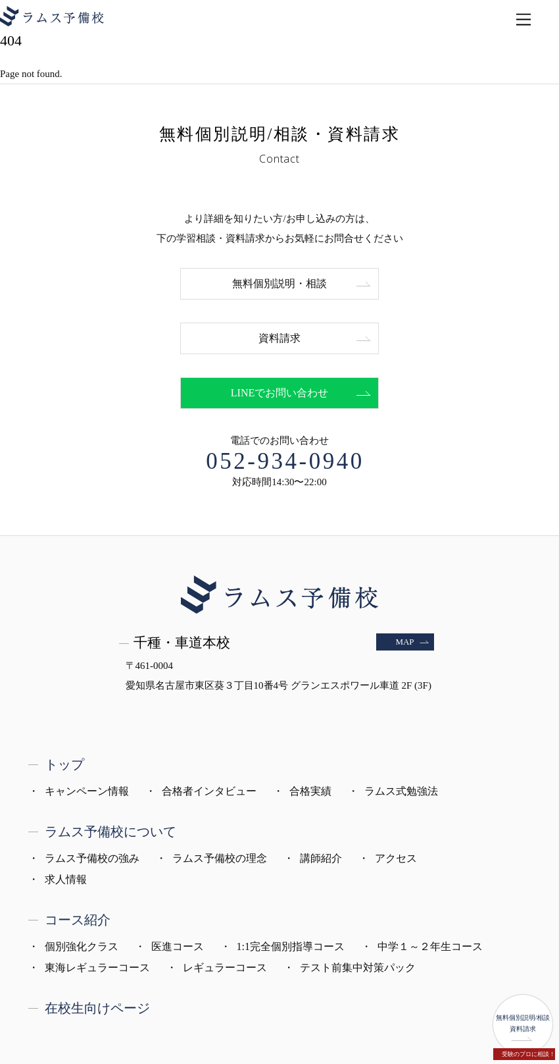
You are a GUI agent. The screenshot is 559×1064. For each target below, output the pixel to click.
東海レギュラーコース (97, 967)
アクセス (396, 858)
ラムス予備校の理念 (219, 858)
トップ (64, 764)
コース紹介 (77, 920)
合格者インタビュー (209, 791)
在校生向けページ (97, 1008)
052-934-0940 (285, 461)
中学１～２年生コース (430, 946)
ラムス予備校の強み (92, 858)
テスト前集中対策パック (358, 967)
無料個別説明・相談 (279, 283)
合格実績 (310, 791)
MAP (404, 642)
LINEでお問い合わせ (279, 392)
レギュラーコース (225, 967)
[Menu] (523, 20)
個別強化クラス (81, 946)
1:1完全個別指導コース (291, 946)
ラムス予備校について (110, 831)
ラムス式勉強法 (401, 791)
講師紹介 (321, 858)
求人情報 (66, 879)
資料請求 (279, 338)
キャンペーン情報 (87, 791)
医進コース (177, 946)
